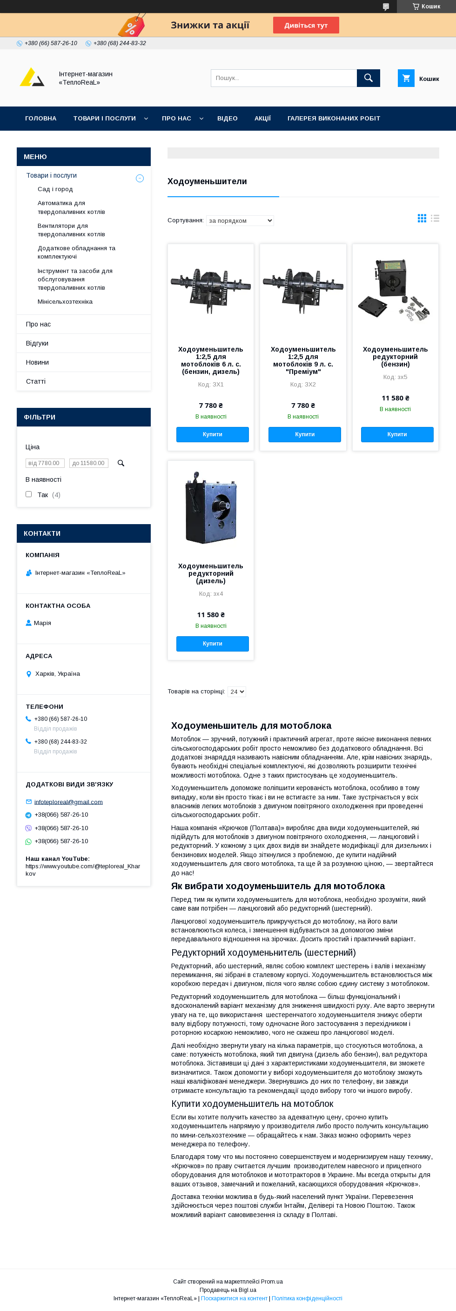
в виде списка (435, 220)
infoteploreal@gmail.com (68, 801)
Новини (37, 362)
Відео (227, 118)
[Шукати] (368, 78)
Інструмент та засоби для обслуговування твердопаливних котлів (75, 279)
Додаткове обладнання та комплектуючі (76, 252)
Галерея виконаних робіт (334, 118)
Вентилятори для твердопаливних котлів (71, 230)
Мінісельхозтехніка (65, 301)
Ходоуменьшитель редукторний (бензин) (395, 357)
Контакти (42, 142)
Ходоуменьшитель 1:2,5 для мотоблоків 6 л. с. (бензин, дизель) (210, 360)
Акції (263, 118)
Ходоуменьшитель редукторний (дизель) (210, 573)
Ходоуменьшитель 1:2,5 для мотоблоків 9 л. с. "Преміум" (303, 360)
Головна (40, 118)
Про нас (176, 118)
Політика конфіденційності (307, 1298)
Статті (36, 381)
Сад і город (55, 189)
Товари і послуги (104, 118)
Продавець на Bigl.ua (228, 1290)
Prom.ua (272, 1281)
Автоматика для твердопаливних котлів (71, 207)
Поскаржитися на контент (234, 1298)
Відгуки (90, 142)
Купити (212, 434)
